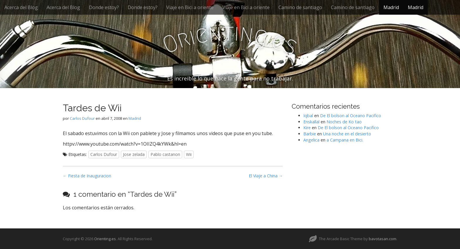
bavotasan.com (382, 238)
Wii (189, 154)
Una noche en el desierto (347, 134)
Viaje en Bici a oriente (190, 7)
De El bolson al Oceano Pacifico (350, 115)
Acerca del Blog (21, 7)
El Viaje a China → (266, 176)
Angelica (311, 140)
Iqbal (308, 115)
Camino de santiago (300, 7)
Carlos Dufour (82, 118)
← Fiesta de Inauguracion (87, 176)
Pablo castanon (165, 154)
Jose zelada (134, 154)
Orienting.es (105, 238)
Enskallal (311, 121)
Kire (307, 127)
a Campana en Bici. (345, 140)
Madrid (391, 7)
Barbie (309, 134)
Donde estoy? (104, 7)
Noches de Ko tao (344, 121)
